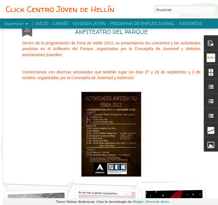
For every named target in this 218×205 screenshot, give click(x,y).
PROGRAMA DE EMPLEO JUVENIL (142, 23)
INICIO (42, 23)
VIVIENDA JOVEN (89, 23)
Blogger (138, 201)
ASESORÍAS (190, 23)
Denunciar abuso (157, 201)
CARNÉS (61, 23)
